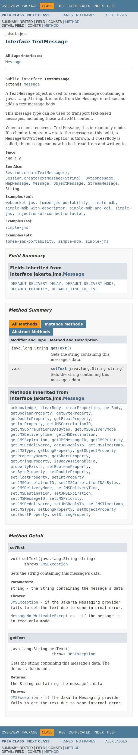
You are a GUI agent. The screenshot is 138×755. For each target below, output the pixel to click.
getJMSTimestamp (106, 445)
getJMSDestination (76, 434)
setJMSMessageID (28, 498)
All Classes (116, 15)
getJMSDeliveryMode (95, 429)
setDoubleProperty (68, 472)
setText (59, 368)
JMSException (54, 564)
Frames (66, 15)
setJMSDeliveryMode (31, 488)
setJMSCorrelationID (32, 482)
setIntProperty (68, 477)
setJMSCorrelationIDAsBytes (88, 482)
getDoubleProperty (30, 418)
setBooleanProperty (68, 466)
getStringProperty (30, 461)
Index (99, 6)
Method (72, 22)
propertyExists (27, 466)
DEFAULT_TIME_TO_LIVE (75, 289)
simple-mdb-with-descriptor (35, 208)
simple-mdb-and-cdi (90, 208)
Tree (61, 6)
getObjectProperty (96, 450)
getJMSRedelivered (30, 445)
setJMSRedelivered (30, 504)
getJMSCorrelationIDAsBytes (40, 429)
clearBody (50, 408)
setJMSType (22, 509)
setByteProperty (28, 472)
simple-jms (16, 227)
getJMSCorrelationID (69, 424)
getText (59, 348)
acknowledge (23, 408)
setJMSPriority (65, 498)
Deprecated (79, 6)
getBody (113, 408)
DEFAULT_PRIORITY (29, 289)
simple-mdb (103, 202)
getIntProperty (27, 424)
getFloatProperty (72, 418)
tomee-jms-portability (64, 202)
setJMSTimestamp (106, 504)
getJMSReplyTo (69, 445)
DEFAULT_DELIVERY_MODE (89, 283)
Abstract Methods (31, 332)
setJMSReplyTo (69, 504)
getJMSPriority (107, 440)
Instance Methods (64, 324)
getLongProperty (55, 450)
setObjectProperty (96, 509)
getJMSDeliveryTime (31, 434)
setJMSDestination (30, 493)
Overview (10, 6)
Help (111, 6)
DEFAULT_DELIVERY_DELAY (36, 283)
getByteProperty (74, 413)
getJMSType (22, 450)
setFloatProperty (29, 477)
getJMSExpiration (29, 440)
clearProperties (82, 408)
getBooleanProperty (31, 413)
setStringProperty (71, 514)
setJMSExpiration (72, 493)
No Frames (85, 15)
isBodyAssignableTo (74, 461)
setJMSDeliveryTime (77, 488)
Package (29, 6)
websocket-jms (20, 202)
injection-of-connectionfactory (51, 213)
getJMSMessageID (69, 440)
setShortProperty (29, 514)
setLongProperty (55, 509)
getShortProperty (70, 456)
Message (13, 62)
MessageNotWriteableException (43, 616)
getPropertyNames (29, 456)
